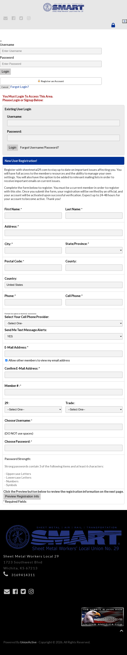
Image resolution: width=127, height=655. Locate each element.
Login (5, 71)
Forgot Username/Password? (39, 147)
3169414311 (23, 575)
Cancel (4, 87)
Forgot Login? (19, 87)
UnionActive (28, 642)
